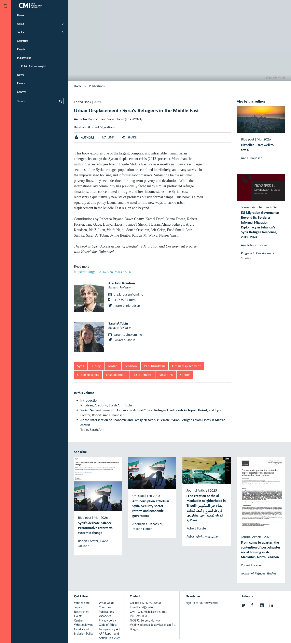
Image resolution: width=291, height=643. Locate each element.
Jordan (112, 365)
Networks (166, 374)
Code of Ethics (108, 625)
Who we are (81, 603)
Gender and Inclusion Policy (83, 631)
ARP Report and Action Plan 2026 (109, 635)
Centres (21, 92)
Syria (80, 365)
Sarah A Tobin (118, 323)
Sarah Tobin (115, 119)
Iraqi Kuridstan (154, 365)
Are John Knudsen (87, 119)
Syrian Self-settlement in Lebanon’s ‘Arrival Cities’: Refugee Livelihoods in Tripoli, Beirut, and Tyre (150, 410)
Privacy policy (107, 620)
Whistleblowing (83, 625)
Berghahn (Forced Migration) (94, 127)
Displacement (116, 374)
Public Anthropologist (33, 66)
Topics (20, 32)
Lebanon (131, 365)
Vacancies (105, 616)
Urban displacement (186, 365)
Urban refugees (88, 374)
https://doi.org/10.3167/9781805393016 (102, 272)
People (21, 49)
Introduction (89, 400)
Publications (24, 58)
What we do (106, 603)
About (20, 24)
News (20, 75)
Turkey (96, 365)
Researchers (81, 612)
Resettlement (142, 374)
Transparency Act (109, 629)
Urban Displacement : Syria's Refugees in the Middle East (136, 110)
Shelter (185, 374)
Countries (22, 41)
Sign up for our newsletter (202, 603)
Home (20, 15)
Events (21, 83)
